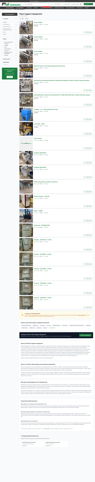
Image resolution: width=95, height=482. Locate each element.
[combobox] (30, 20)
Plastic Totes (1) (25, 329)
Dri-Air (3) (49, 326)
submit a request (54, 429)
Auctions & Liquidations (47, 8)
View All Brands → (52, 329)
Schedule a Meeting (75, 4)
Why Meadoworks (70, 8)
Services (36, 8)
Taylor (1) (45, 329)
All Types (5, 23)
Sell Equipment (20, 8)
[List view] (20, 20)
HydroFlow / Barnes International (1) (77, 326)
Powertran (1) (32, 329)
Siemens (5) (39, 329)
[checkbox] (3, 43)
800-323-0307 (47, 429)
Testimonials (79, 8)
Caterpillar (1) (35, 326)
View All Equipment (9, 15)
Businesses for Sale (59, 8)
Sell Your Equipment (85, 336)
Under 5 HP (5, 65)
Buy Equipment (10, 8)
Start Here (10, 78)
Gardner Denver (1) (56, 326)
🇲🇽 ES (81, 4)
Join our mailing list (35, 1)
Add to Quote (87, 33)
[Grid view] (23, 20)
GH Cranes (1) (65, 326)
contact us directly (81, 316)
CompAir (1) (42, 326)
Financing (29, 8)
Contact (87, 8)
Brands (9, 40)
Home (3, 10)
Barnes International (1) (26, 326)
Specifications (9, 60)
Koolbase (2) (88, 326)
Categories (9, 20)
